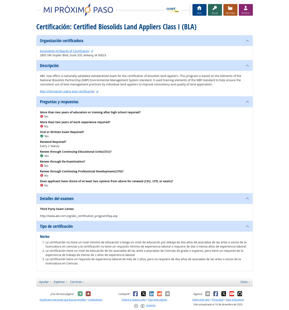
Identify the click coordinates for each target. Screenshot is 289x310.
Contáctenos (95, 299)
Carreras (76, 282)
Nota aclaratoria (235, 299)
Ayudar (44, 282)
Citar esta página (157, 299)
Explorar (59, 282)
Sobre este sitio (201, 299)
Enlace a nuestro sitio (134, 299)
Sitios (244, 282)
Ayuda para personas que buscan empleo (63, 299)
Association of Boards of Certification (64, 51)
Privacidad (217, 299)
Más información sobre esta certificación (67, 91)
